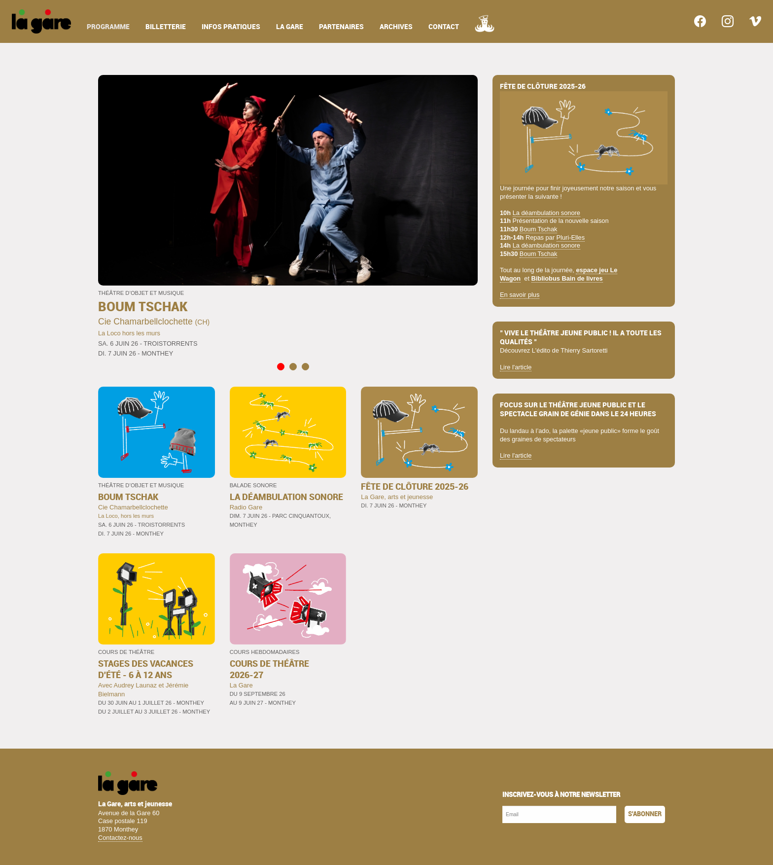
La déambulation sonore (546, 212)
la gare (289, 27)
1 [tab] (280, 366)
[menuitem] (41, 21)
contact (443, 27)
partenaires (341, 27)
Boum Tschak (539, 229)
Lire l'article (515, 367)
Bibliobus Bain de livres (567, 278)
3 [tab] (305, 366)
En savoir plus (519, 294)
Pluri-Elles (571, 237)
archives (396, 27)
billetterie (165, 27)
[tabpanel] (288, 217)
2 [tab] (292, 366)
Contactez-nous (120, 837)
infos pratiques (231, 27)
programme (108, 27)
